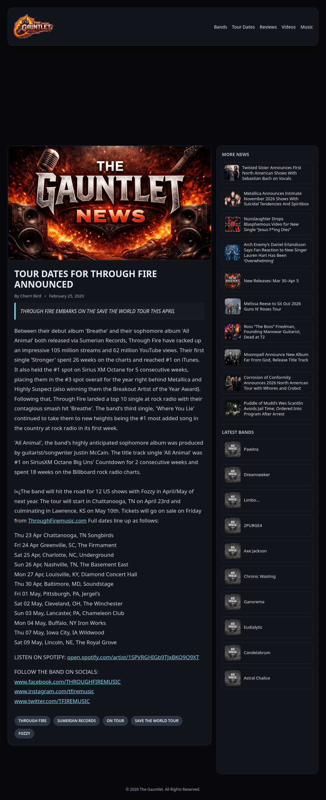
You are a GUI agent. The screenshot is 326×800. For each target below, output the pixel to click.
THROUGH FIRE (32, 720)
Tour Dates (243, 27)
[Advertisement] (163, 94)
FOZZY (24, 733)
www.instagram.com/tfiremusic (54, 691)
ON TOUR (115, 720)
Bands (220, 27)
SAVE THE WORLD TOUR (157, 720)
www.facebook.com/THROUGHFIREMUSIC (67, 681)
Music (307, 27)
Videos (288, 27)
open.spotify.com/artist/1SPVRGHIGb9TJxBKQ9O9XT (133, 657)
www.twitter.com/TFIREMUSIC (52, 701)
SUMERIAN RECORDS (76, 720)
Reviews (268, 27)
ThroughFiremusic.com (57, 520)
